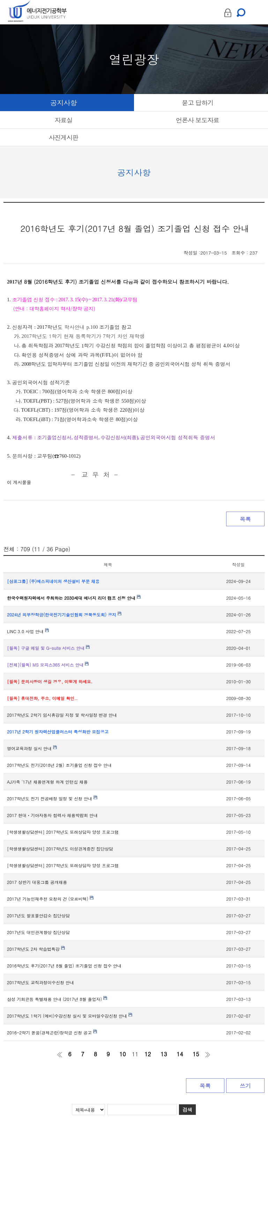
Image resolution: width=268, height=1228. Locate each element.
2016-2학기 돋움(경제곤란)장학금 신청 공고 (52, 1032)
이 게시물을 (19, 482)
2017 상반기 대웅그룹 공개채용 (37, 882)
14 (180, 1054)
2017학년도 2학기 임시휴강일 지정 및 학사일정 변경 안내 (62, 715)
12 (147, 1054)
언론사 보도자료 (197, 120)
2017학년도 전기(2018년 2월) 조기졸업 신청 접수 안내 (59, 765)
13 (164, 1054)
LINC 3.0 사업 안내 (28, 631)
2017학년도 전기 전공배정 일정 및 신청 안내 (52, 798)
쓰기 (245, 1086)
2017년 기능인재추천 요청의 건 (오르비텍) (50, 899)
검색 (187, 1109)
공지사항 (63, 103)
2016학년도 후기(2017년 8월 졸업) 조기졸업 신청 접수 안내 (64, 966)
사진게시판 (64, 137)
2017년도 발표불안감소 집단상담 (38, 915)
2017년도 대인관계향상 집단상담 (38, 932)
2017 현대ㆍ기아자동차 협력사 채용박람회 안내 (52, 815)
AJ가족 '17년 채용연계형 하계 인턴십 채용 (47, 782)
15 (196, 1054)
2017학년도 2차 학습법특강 (36, 949)
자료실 (64, 120)
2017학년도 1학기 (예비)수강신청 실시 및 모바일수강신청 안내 (69, 1016)
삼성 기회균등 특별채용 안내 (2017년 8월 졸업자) (57, 999)
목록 (245, 519)
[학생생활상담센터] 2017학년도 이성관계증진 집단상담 (60, 849)
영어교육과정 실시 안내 (32, 748)
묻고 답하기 (197, 102)
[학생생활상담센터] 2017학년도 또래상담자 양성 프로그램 (63, 832)
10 (122, 1054)
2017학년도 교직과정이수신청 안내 (40, 982)
